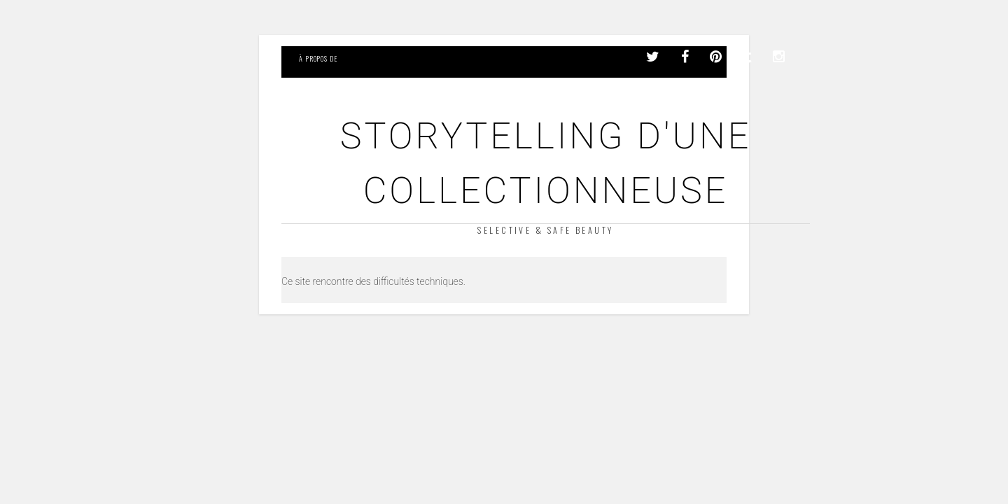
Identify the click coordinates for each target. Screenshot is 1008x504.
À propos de (318, 58)
